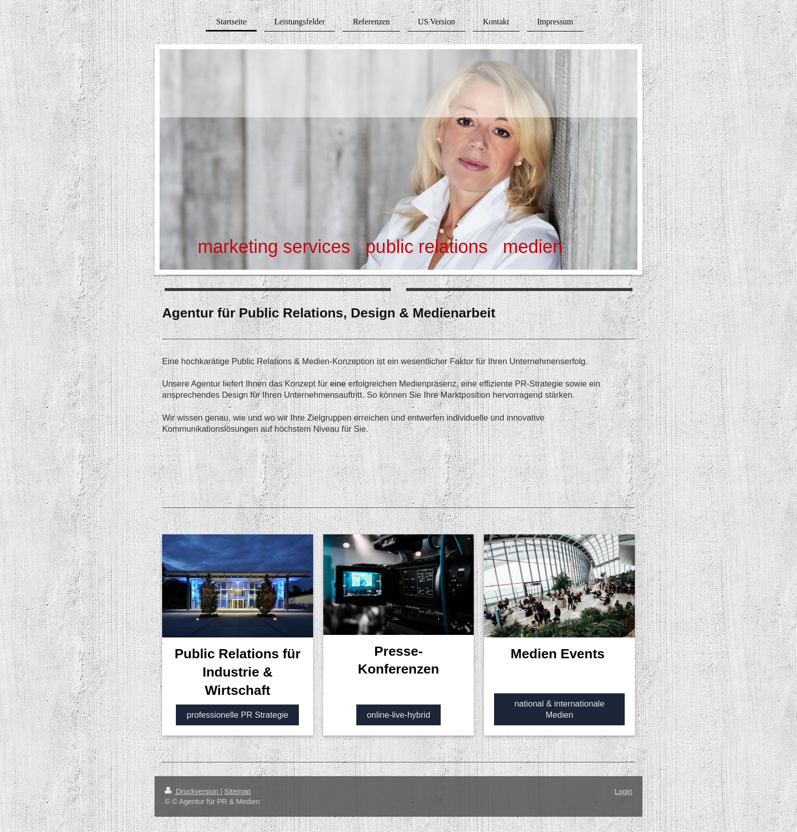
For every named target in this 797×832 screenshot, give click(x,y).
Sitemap (237, 791)
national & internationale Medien (559, 709)
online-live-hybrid (399, 714)
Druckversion (192, 791)
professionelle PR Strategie (237, 714)
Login (623, 791)
